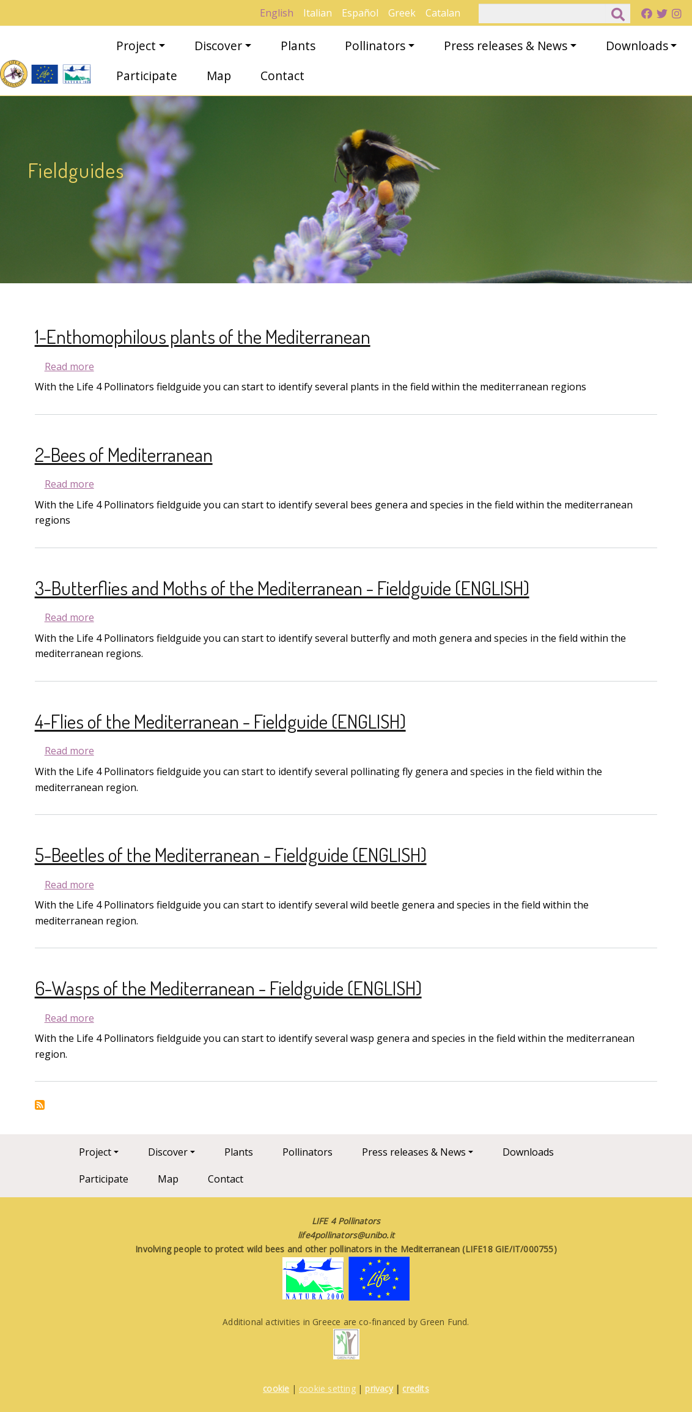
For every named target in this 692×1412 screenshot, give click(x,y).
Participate (146, 75)
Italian (317, 13)
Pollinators (375, 45)
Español (360, 13)
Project (136, 45)
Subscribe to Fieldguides (40, 1105)
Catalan (442, 13)
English (276, 13)
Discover (218, 45)
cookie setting (327, 1388)
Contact (282, 75)
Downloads (637, 45)
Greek (402, 13)
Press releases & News (505, 45)
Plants (298, 45)
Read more (69, 366)
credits (415, 1388)
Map (219, 75)
